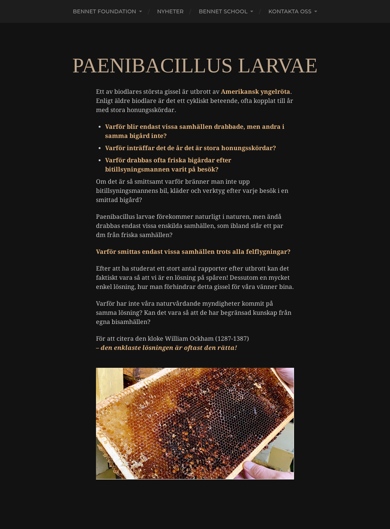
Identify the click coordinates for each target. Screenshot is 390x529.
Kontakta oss (290, 11)
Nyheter (170, 11)
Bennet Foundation (104, 11)
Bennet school (223, 11)
